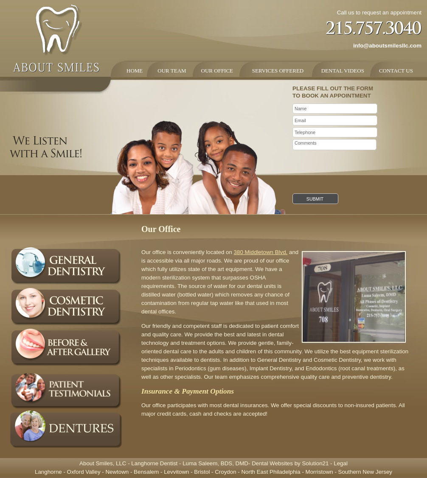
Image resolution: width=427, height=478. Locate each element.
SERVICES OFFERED (275, 70)
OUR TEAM (171, 70)
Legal (341, 463)
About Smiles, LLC (102, 463)
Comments (334, 144)
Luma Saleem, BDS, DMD (215, 463)
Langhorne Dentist (154, 463)
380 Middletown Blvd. (261, 252)
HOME (134, 70)
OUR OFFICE (217, 70)
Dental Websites (272, 463)
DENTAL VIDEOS (341, 70)
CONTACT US (396, 70)
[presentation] (356, 168)
